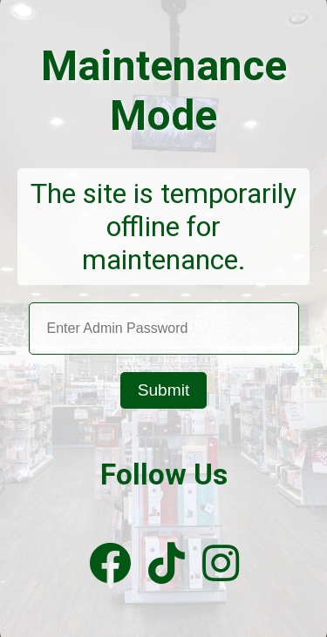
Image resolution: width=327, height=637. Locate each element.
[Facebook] (110, 564)
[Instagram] (220, 564)
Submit (164, 390)
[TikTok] (166, 564)
